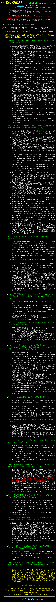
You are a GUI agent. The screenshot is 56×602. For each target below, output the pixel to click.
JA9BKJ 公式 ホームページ (30, 598)
